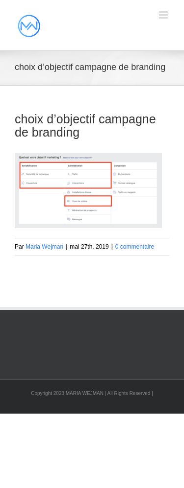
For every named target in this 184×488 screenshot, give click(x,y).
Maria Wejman (44, 246)
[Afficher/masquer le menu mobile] (164, 15)
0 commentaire (134, 246)
